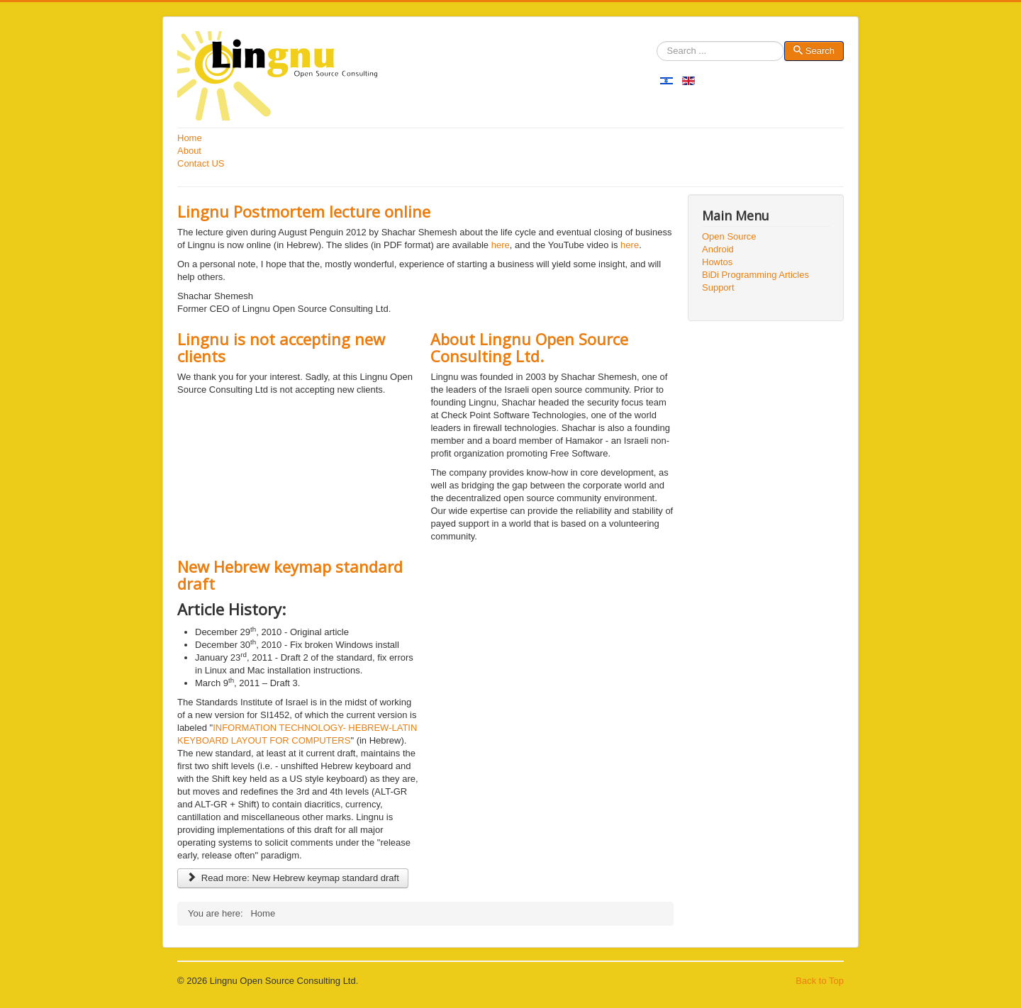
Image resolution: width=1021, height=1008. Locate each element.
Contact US (200, 163)
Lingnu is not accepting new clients (281, 347)
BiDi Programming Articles (755, 274)
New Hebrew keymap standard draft (290, 575)
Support (718, 287)
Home (189, 138)
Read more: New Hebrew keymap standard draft (292, 878)
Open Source (729, 236)
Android (718, 249)
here (500, 245)
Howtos (717, 262)
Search (814, 50)
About (189, 150)
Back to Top (820, 980)
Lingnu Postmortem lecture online (303, 211)
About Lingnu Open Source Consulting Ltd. (529, 347)
